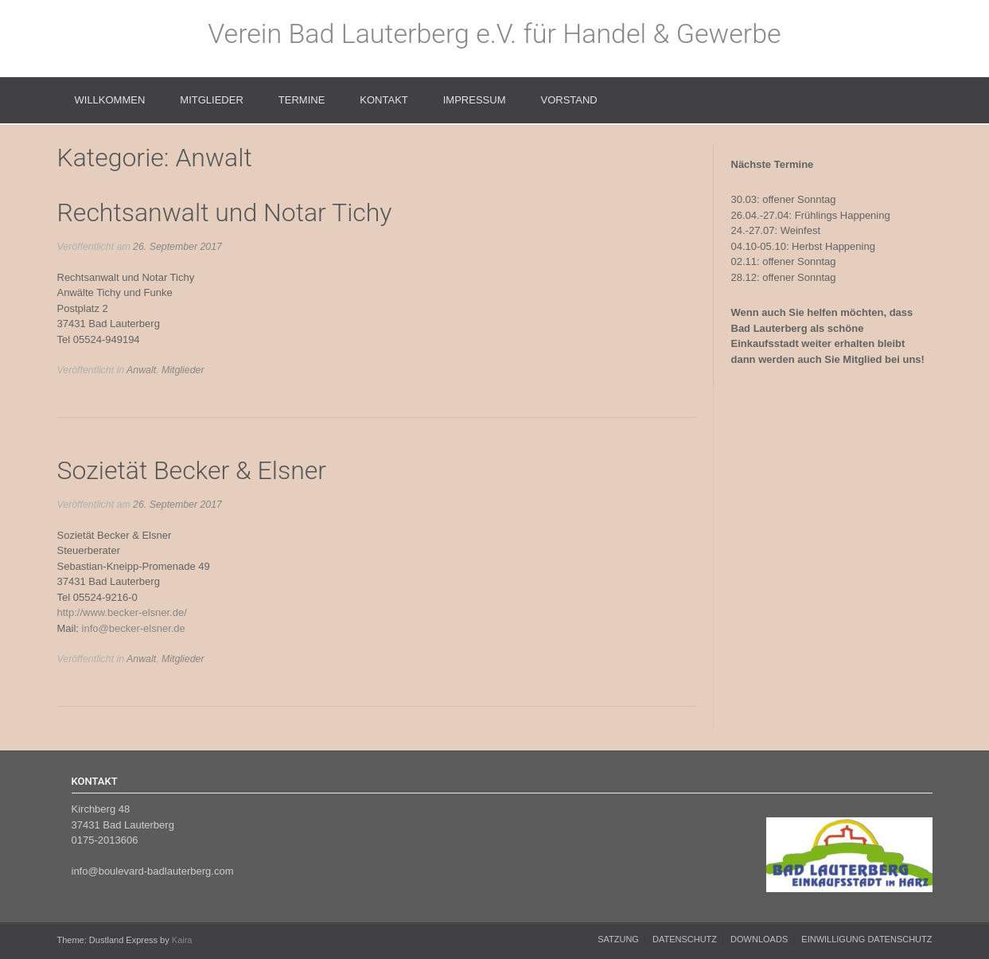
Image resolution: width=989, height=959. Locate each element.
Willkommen (110, 100)
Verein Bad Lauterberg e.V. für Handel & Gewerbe (494, 33)
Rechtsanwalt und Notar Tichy (224, 212)
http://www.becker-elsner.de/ (122, 612)
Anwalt (141, 370)
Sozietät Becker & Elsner (192, 470)
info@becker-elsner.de (133, 628)
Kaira (182, 940)
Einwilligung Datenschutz (866, 939)
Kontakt (383, 100)
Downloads (759, 939)
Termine (301, 100)
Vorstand (568, 100)
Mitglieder (211, 100)
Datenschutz (684, 939)
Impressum (474, 100)
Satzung (618, 939)
